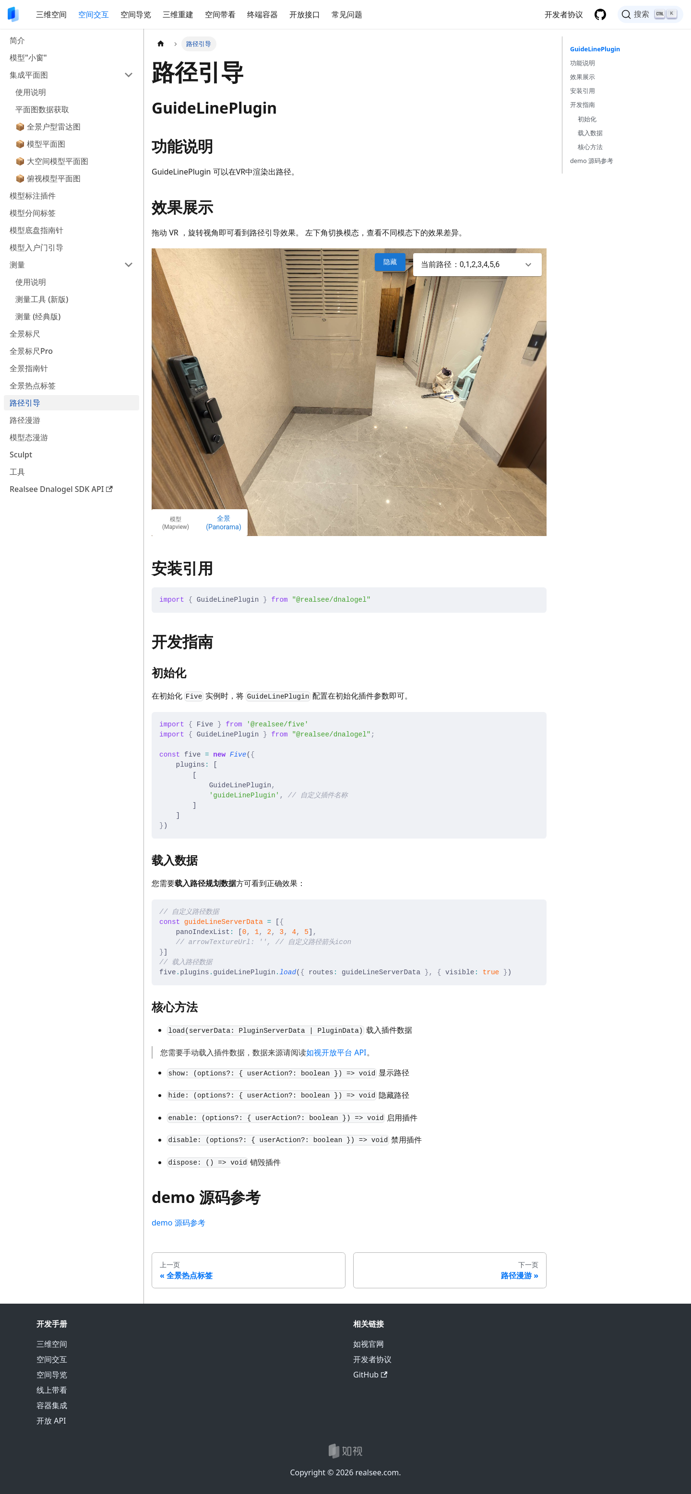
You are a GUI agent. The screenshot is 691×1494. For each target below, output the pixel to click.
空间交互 (93, 14)
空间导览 (135, 14)
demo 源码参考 (178, 1222)
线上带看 (51, 1390)
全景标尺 (25, 333)
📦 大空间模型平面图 (51, 161)
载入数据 (590, 132)
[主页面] (161, 43)
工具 (17, 472)
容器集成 (51, 1405)
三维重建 (178, 14)
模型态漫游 (29, 437)
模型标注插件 (33, 195)
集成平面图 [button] (29, 75)
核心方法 (590, 146)
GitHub (370, 1374)
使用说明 (30, 92)
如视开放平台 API (336, 1052)
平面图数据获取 (42, 109)
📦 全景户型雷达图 (48, 126)
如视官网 (368, 1344)
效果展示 (582, 76)
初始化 (587, 119)
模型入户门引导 (36, 247)
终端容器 (262, 14)
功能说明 (582, 62)
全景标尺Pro (31, 351)
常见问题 (347, 14)
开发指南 (582, 104)
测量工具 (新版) (41, 299)
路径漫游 (25, 420)
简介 (17, 40)
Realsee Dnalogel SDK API (61, 489)
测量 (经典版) (37, 316)
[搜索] (650, 14)
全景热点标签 (33, 385)
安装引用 (582, 90)
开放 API (51, 1420)
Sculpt (21, 454)
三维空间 (51, 14)
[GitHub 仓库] (600, 14)
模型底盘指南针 (36, 230)
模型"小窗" (28, 57)
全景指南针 (29, 368)
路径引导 (25, 402)
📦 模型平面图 (40, 144)
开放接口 (304, 14)
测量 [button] (17, 264)
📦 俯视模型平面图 (48, 178)
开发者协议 (564, 14)
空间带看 (220, 14)
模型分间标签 (33, 213)
